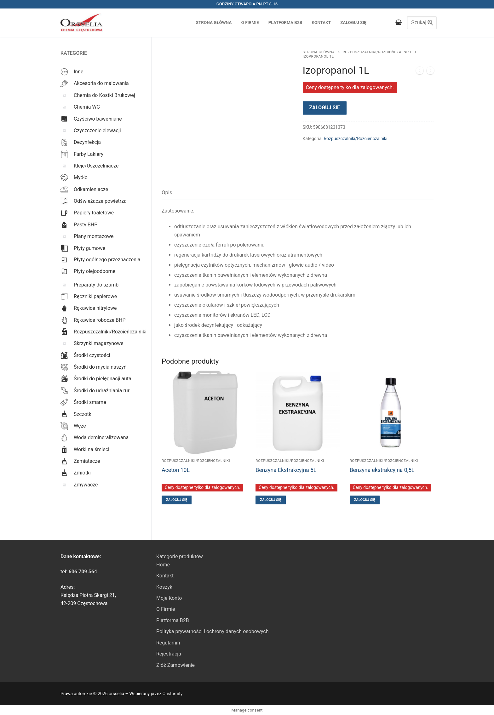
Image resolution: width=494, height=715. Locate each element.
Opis (167, 192)
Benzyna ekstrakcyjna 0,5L (382, 470)
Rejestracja (168, 654)
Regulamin (168, 643)
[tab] (167, 193)
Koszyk (164, 587)
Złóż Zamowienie (175, 665)
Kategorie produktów (179, 556)
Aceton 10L (176, 470)
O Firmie (165, 609)
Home (163, 565)
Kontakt (165, 576)
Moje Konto (169, 598)
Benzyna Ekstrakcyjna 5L (286, 470)
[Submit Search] (429, 22)
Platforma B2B (172, 620)
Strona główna (319, 52)
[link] (82, 572)
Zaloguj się (324, 108)
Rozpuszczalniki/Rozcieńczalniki (376, 52)
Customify (172, 693)
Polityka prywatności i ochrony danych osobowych (212, 631)
